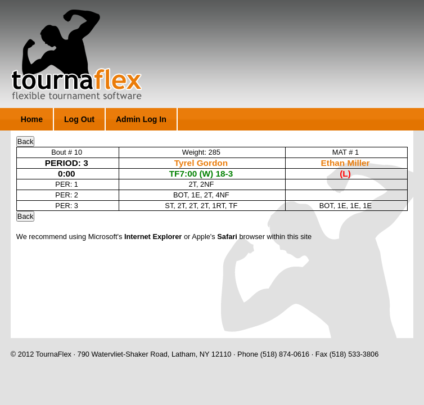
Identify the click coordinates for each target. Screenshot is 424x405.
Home (32, 119)
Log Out (79, 119)
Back (25, 141)
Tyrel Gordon (201, 163)
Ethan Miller (345, 163)
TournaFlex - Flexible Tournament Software (76, 55)
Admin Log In (141, 119)
